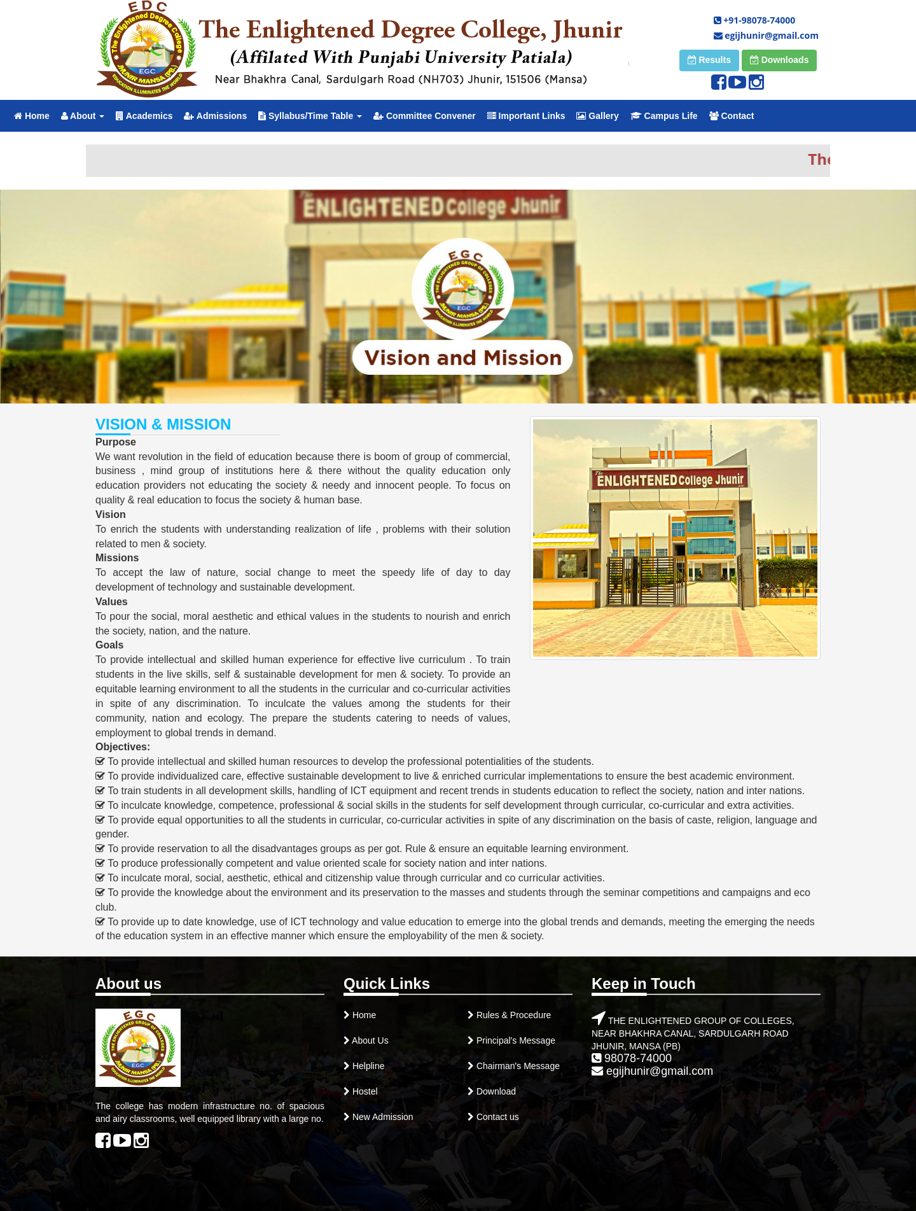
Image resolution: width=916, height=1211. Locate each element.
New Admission (381, 1117)
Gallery (597, 116)
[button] (709, 60)
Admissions (215, 116)
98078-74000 (632, 1058)
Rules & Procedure (514, 1015)
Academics (144, 116)
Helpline (367, 1066)
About (83, 116)
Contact (731, 116)
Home (32, 116)
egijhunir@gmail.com (766, 35)
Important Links (526, 116)
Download (495, 1091)
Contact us (496, 1117)
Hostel (365, 1091)
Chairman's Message (517, 1066)
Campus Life (664, 116)
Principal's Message (514, 1040)
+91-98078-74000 (755, 20)
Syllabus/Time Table (310, 116)
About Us (369, 1040)
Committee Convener (424, 116)
